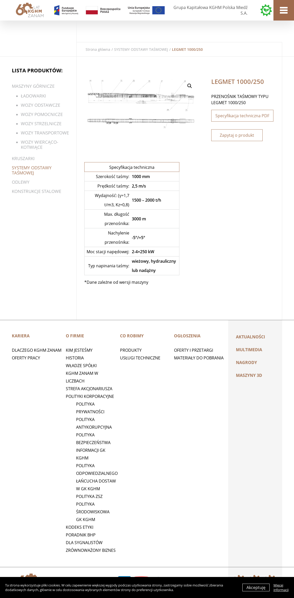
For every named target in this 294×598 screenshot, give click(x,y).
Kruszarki (23, 158)
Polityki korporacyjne (90, 396)
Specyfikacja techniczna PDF (242, 116)
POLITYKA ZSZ (89, 496)
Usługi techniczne (140, 358)
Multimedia (249, 349)
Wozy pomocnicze (42, 114)
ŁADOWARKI (33, 96)
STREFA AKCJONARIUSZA (89, 388)
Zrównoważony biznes (91, 550)
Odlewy (21, 182)
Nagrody (246, 362)
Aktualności (250, 337)
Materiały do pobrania (199, 358)
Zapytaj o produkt (237, 135)
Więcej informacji (281, 587)
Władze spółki (81, 365)
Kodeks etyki (79, 527)
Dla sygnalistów (84, 542)
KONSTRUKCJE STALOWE (36, 191)
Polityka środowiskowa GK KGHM (92, 511)
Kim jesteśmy (79, 350)
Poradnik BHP (81, 535)
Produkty (131, 350)
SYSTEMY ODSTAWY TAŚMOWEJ (141, 49)
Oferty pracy (26, 358)
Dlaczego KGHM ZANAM (36, 350)
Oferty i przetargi (193, 350)
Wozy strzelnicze (41, 123)
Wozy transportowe (45, 133)
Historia (75, 358)
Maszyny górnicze (33, 86)
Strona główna (98, 49)
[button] (189, 86)
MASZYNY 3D (249, 375)
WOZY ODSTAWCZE (40, 105)
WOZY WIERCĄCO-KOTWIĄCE (39, 144)
